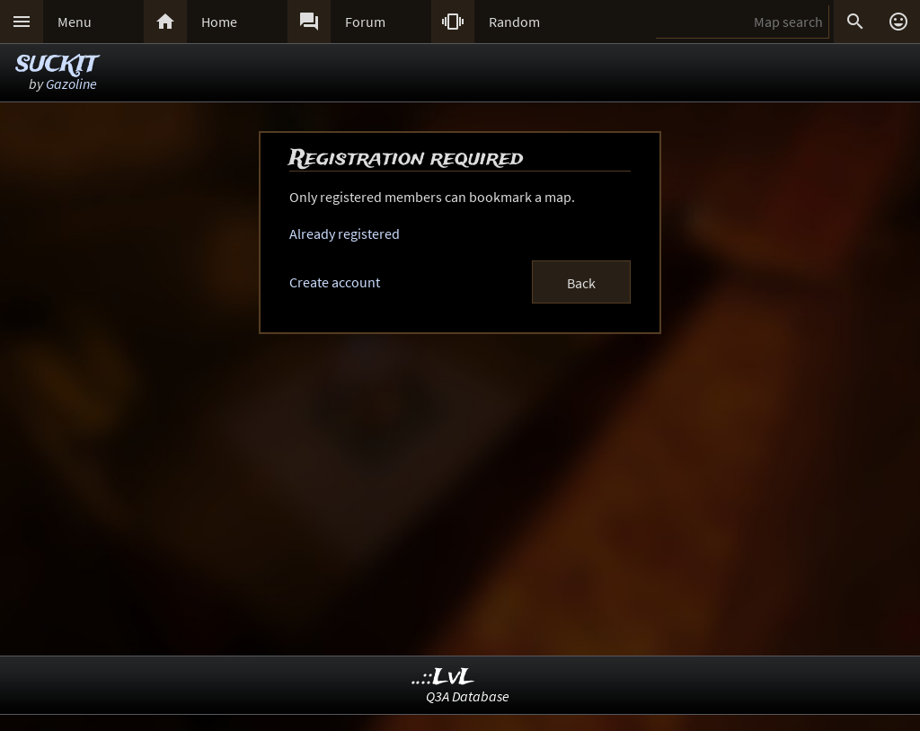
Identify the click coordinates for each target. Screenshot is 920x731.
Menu (75, 22)
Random (514, 22)
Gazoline (71, 83)
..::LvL (443, 677)
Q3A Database (467, 696)
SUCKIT (56, 65)
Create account (334, 282)
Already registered (344, 233)
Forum (365, 22)
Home (219, 22)
